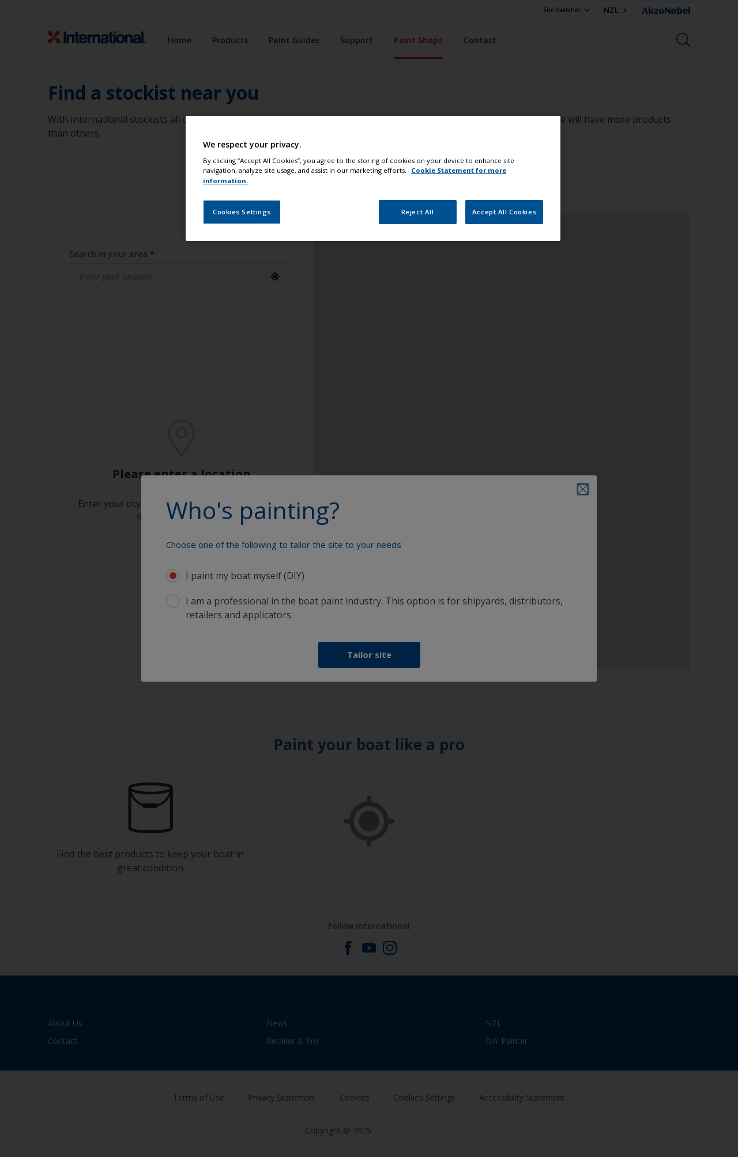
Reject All (417, 211)
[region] (373, 178)
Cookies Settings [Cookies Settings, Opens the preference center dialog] (242, 211)
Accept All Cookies (504, 211)
